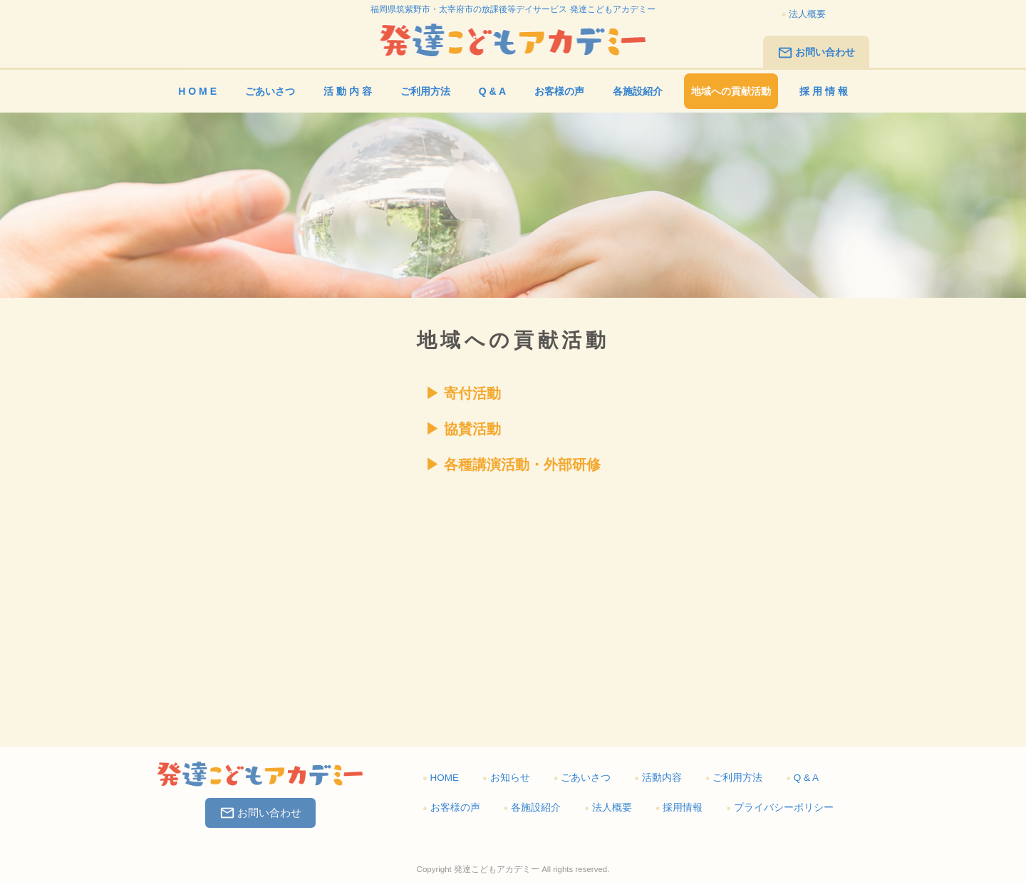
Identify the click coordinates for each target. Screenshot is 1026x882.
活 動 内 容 (347, 91)
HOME (441, 777)
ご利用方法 (425, 91)
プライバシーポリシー (780, 807)
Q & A (492, 91)
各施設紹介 (638, 91)
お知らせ (506, 777)
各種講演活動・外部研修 (522, 464)
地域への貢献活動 (731, 91)
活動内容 (658, 777)
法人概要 (803, 14)
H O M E (197, 91)
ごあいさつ (270, 91)
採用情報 (679, 807)
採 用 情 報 (823, 91)
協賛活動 (472, 429)
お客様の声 (559, 91)
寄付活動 (472, 393)
